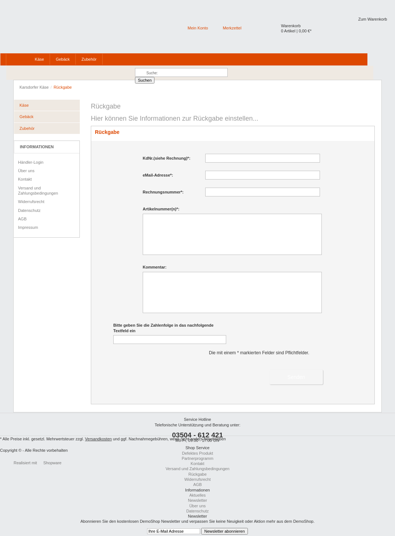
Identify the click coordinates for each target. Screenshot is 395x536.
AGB (22, 219)
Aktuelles (197, 495)
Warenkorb (290, 26)
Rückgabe (197, 474)
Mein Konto (198, 28)
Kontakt (25, 179)
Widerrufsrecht (31, 201)
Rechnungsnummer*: (163, 192)
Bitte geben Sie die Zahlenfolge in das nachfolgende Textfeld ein (163, 328)
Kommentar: (155, 267)
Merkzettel (232, 28)
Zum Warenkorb (372, 19)
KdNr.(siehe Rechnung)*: (167, 158)
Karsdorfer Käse (34, 87)
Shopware (52, 463)
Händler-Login (30, 162)
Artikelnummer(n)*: (161, 209)
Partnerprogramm (197, 458)
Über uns (26, 170)
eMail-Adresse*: (158, 175)
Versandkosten (98, 439)
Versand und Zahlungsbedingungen (38, 190)
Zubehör (27, 128)
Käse (24, 105)
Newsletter (197, 500)
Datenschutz (29, 210)
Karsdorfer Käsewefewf (45, 26)
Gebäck (26, 116)
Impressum (28, 227)
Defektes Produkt (197, 453)
